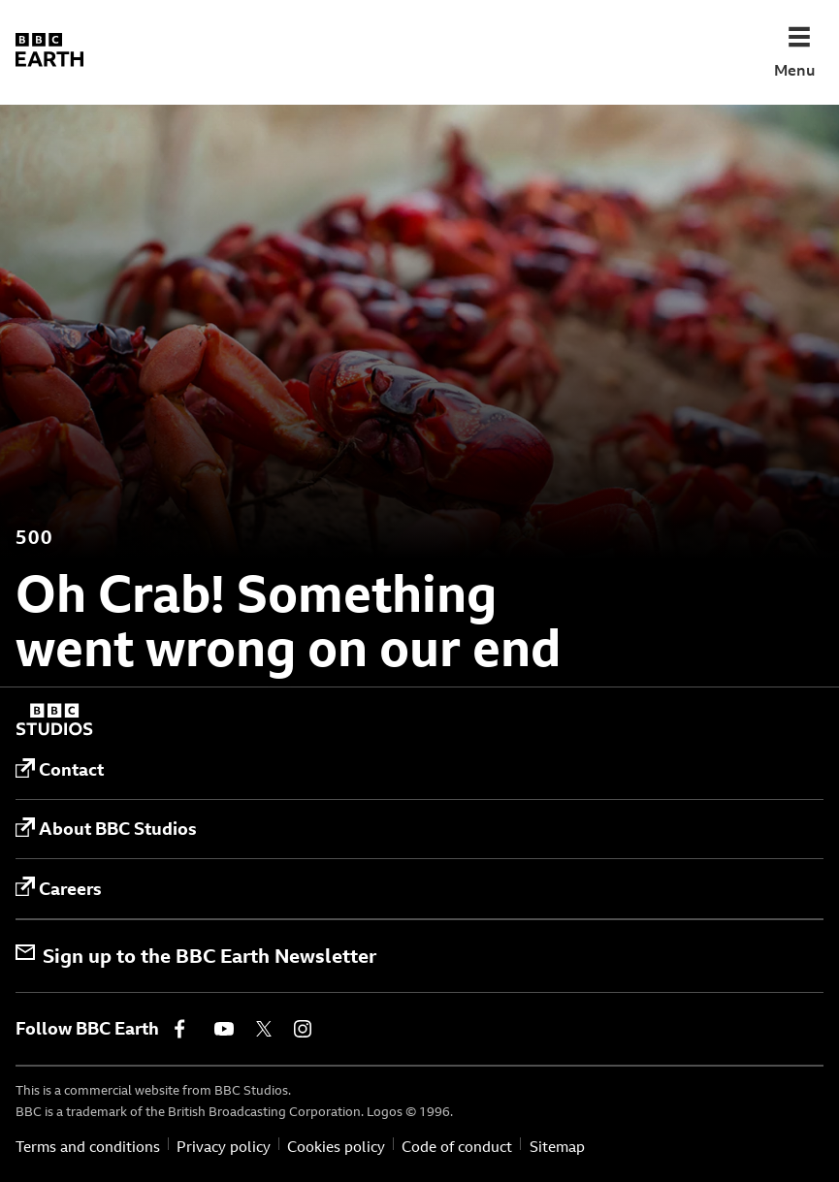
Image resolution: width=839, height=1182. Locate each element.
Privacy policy (224, 1146)
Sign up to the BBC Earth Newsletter (196, 955)
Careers (59, 888)
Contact (60, 770)
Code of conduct (457, 1146)
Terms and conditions (88, 1146)
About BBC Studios (106, 829)
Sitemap (557, 1146)
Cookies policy (336, 1146)
